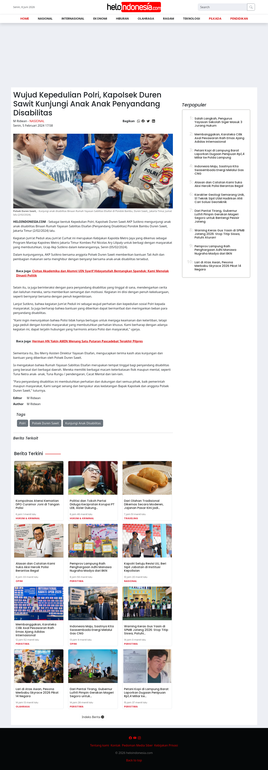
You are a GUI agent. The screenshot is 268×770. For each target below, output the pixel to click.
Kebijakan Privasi (166, 745)
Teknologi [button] (191, 18)
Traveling (131, 518)
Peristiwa (76, 581)
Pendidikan (239, 18)
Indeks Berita (93, 717)
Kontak (115, 745)
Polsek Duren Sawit (45, 423)
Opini (19, 581)
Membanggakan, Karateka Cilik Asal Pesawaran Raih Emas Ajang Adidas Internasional (36, 629)
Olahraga (23, 706)
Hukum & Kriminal (28, 518)
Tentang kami (99, 745)
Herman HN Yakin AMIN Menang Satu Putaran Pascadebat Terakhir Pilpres (87, 341)
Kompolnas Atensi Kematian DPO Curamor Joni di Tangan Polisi (37, 504)
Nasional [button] (45, 18)
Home (24, 18)
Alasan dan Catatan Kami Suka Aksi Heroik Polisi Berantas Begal (35, 567)
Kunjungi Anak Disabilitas (83, 423)
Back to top (134, 760)
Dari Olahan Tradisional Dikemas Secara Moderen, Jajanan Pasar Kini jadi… (144, 504)
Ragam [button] (168, 18)
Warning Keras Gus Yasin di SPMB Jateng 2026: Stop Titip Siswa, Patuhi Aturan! (220, 234)
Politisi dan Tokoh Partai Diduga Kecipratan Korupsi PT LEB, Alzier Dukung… (92, 504)
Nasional (36, 121)
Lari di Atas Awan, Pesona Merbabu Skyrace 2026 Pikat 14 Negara (37, 692)
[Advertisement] (134, 57)
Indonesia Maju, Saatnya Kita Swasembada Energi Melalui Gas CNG (92, 630)
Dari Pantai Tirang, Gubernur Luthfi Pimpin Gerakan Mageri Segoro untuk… (92, 692)
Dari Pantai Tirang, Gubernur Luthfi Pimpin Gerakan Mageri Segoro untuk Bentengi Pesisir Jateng (217, 216)
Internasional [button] (73, 18)
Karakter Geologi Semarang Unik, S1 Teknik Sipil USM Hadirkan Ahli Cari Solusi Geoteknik (220, 198)
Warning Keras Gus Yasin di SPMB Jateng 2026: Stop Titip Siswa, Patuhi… (146, 630)
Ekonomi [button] (100, 18)
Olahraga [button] (146, 18)
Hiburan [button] (122, 18)
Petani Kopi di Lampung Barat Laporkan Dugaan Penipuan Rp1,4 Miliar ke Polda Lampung (220, 154)
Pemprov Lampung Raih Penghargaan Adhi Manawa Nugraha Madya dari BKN (91, 567)
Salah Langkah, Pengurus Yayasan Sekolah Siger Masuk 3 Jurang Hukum (218, 122)
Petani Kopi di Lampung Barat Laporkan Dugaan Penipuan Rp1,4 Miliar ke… (146, 692)
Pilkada (215, 18)
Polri (22, 423)
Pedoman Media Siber (137, 745)
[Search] (222, 7)
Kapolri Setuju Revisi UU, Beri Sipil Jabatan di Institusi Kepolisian (145, 567)
